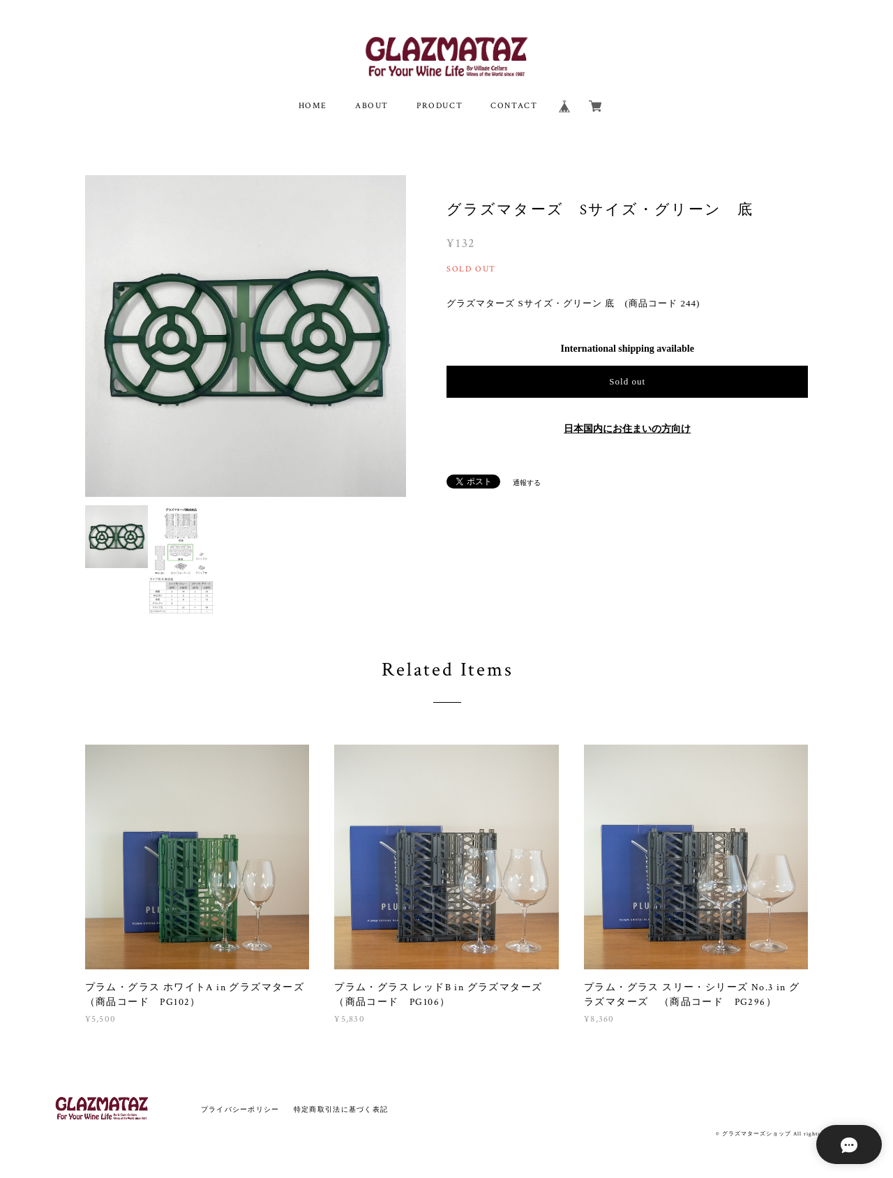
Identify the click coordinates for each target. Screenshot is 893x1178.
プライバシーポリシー (240, 1109)
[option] (246, 336)
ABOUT (372, 105)
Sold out (627, 381)
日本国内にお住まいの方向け (627, 429)
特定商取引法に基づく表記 (341, 1109)
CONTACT (513, 105)
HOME (313, 105)
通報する (527, 482)
